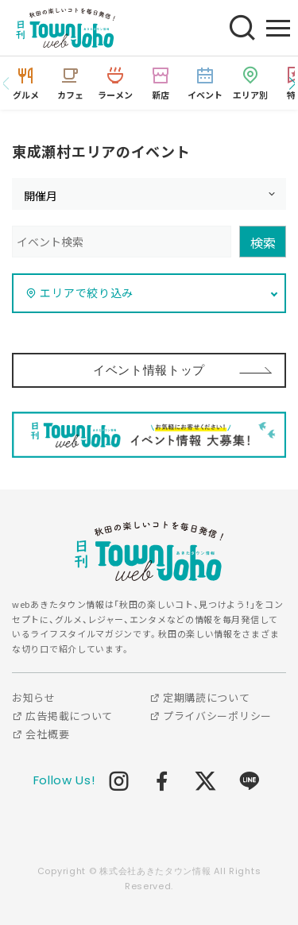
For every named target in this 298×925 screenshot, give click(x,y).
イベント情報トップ (149, 370)
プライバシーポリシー (210, 715)
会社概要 (40, 733)
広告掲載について (62, 715)
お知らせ (34, 697)
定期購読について (199, 697)
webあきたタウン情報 (149, 551)
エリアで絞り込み (79, 292)
